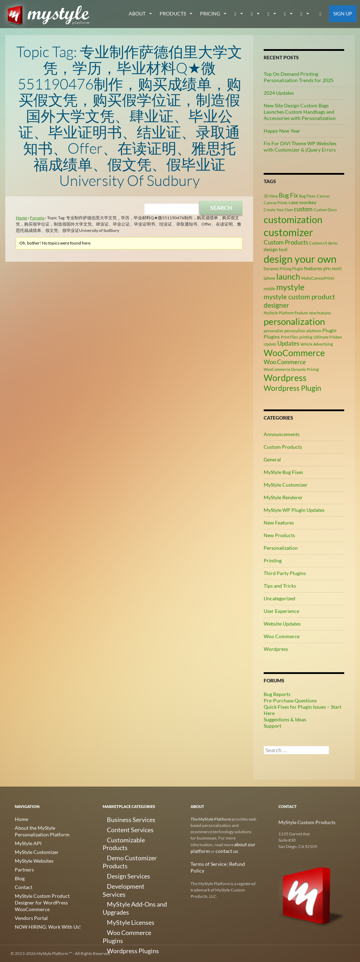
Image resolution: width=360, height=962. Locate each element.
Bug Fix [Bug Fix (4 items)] (288, 195)
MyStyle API (26, 842)
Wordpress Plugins (120, 894)
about (137, 13)
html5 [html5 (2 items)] (337, 268)
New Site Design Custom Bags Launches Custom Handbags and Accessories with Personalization (300, 111)
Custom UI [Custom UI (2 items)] (318, 243)
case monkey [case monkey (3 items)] (302, 202)
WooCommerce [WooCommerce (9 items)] (294, 353)
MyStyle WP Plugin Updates (294, 510)
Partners (23, 867)
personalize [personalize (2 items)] (273, 330)
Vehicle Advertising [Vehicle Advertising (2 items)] (316, 344)
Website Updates (282, 624)
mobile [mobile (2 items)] (269, 288)
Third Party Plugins (285, 573)
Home (21, 217)
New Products (279, 535)
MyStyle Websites (31, 859)
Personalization (281, 548)
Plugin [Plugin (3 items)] (329, 330)
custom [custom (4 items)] (303, 209)
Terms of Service (205, 863)
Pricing (210, 13)
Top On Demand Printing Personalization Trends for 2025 (299, 77)
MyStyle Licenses (118, 878)
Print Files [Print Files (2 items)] (289, 337)
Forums (37, 217)
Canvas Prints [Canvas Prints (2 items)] (276, 202)
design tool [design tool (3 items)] (276, 249)
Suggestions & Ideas (285, 719)
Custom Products (283, 447)
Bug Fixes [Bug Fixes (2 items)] (307, 196)
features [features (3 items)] (313, 268)
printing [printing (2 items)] (306, 337)
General (272, 459)
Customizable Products (124, 836)
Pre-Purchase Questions (290, 700)
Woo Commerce (282, 636)
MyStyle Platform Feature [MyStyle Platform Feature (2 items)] (286, 312)
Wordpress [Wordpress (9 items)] (285, 378)
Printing (273, 560)
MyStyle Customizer (286, 485)
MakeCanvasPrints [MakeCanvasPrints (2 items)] (317, 278)
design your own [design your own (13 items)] (300, 259)
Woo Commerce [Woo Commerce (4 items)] (285, 362)
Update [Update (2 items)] (270, 344)
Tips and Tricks (280, 586)
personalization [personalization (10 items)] (294, 321)
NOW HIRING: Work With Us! (43, 915)
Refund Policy (236, 863)
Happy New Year (282, 131)
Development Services (123, 861)
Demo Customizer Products (128, 844)
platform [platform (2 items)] (314, 330)
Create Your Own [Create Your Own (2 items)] (278, 209)
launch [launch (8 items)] (288, 276)
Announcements (282, 434)
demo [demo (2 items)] (333, 243)
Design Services (117, 852)
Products (173, 13)
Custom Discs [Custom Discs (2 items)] (325, 209)
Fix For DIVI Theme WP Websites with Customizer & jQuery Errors (300, 146)
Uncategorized (279, 598)
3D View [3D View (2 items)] (271, 196)
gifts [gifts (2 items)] (327, 268)
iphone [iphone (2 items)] (269, 278)
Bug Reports (277, 694)
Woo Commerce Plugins (125, 886)
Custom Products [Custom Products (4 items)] (286, 242)
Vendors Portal (28, 907)
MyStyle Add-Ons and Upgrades (132, 869)
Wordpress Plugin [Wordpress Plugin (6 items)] (292, 388)
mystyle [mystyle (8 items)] (290, 287)
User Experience (281, 611)
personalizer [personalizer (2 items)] (295, 330)
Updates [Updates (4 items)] (288, 343)
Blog (19, 876)
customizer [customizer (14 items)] (288, 232)
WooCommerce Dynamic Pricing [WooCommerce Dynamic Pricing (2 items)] (291, 369)
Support (272, 726)
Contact (22, 884)
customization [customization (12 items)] (293, 219)
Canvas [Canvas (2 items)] (323, 196)
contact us (221, 850)
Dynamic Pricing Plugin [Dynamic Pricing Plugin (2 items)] (283, 268)
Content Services (118, 827)
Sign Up (342, 13)
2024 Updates (279, 93)
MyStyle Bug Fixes (283, 472)
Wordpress (276, 649)
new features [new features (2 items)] (320, 312)
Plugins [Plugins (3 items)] (272, 337)
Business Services (119, 819)
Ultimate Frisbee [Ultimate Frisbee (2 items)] (328, 337)
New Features (279, 523)
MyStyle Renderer (283, 497)
